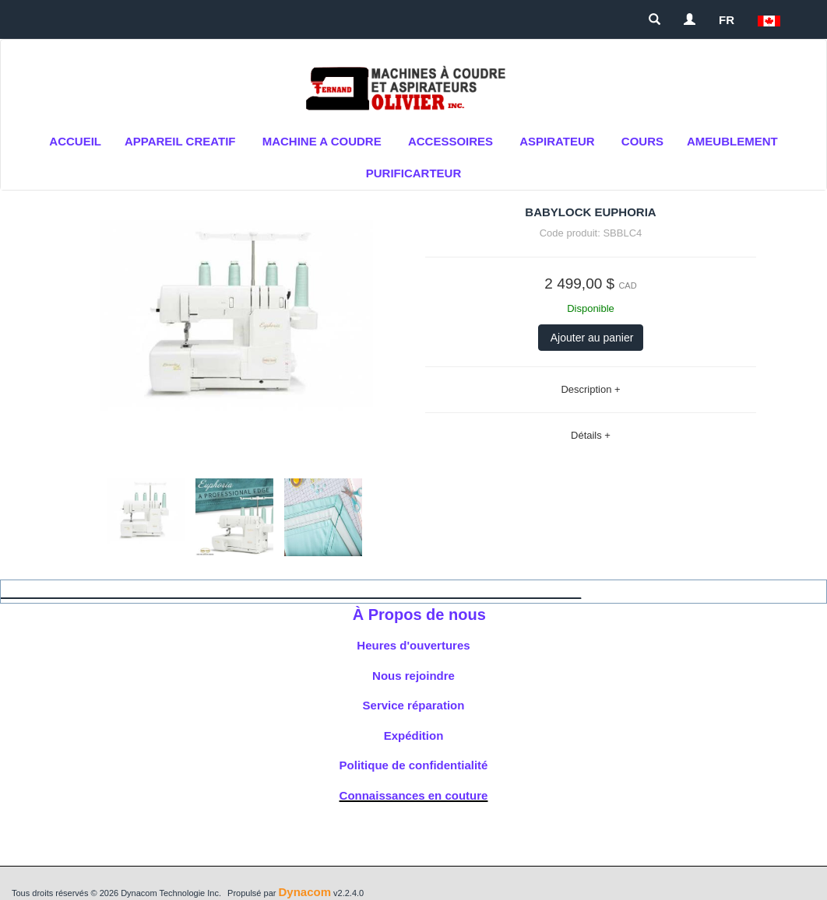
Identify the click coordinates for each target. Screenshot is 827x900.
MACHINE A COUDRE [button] (322, 141)
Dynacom (304, 891)
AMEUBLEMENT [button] (732, 141)
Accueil (75, 141)
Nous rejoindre (413, 675)
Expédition (414, 735)
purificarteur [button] (414, 173)
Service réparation (414, 705)
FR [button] (726, 19)
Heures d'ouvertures (413, 645)
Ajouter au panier (591, 337)
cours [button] (642, 141)
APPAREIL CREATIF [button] (180, 141)
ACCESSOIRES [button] (450, 141)
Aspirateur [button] (556, 141)
